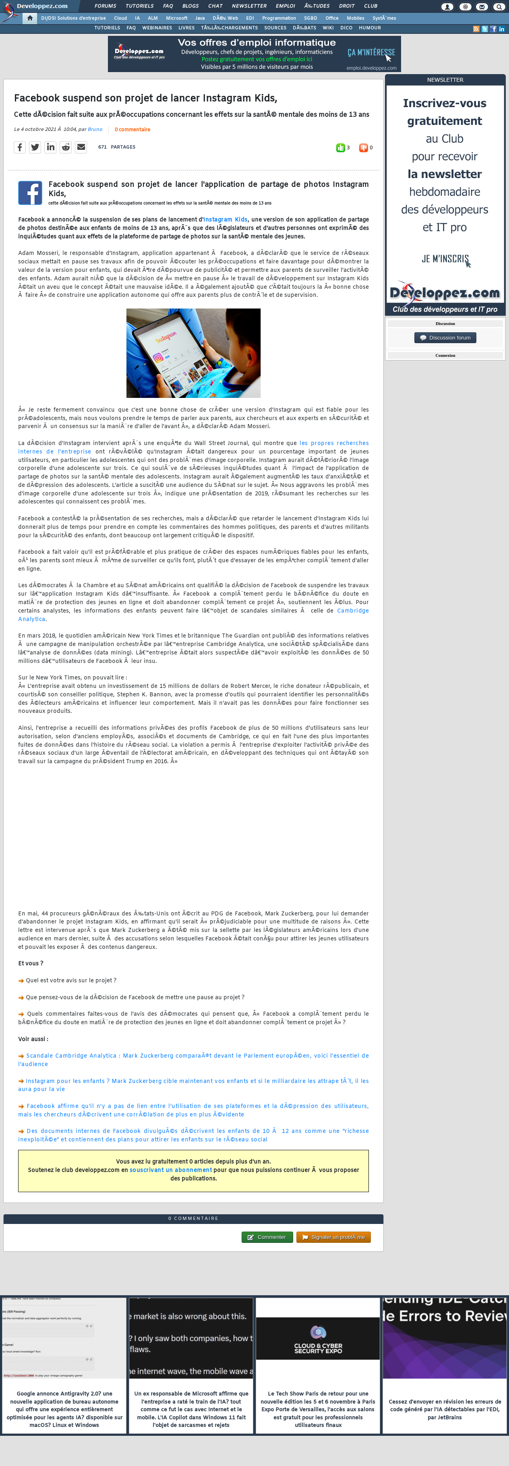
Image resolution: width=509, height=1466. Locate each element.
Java (200, 18)
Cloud (120, 18)
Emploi (285, 6)
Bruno (94, 129)
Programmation (279, 18)
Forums (105, 6)
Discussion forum (445, 338)
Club (370, 6)
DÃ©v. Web (225, 18)
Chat (215, 6)
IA (137, 18)
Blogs (190, 6)
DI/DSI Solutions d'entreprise (73, 18)
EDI (250, 18)
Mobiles (355, 18)
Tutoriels (139, 6)
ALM (153, 18)
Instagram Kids (225, 220)
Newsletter (249, 6)
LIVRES (186, 28)
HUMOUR (370, 28)
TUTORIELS (107, 28)
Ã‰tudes (317, 6)
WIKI (328, 28)
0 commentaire (132, 130)
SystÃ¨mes (384, 18)
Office (332, 18)
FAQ (168, 6)
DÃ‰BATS (304, 28)
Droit (346, 6)
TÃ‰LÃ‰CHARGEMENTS (229, 28)
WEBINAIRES (157, 28)
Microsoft (176, 18)
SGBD (310, 18)
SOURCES (275, 28)
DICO (346, 28)
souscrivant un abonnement (171, 1170)
